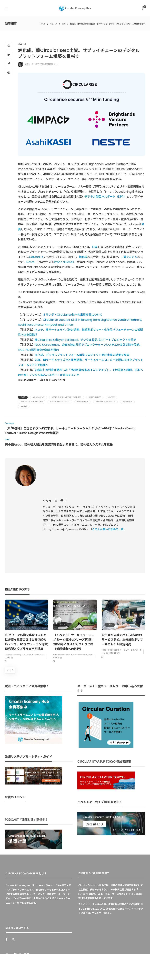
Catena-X (36, 257)
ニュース (53, 24)
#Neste (111, 397)
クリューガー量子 (31, 64)
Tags (23, 397)
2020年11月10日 (113, 585)
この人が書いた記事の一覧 (108, 495)
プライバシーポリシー (121, 937)
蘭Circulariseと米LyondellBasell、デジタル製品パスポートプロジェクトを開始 (85, 340)
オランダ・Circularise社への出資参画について (72, 315)
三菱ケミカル (129, 257)
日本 (95, 247)
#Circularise (95, 397)
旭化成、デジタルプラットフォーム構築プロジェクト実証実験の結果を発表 (82, 355)
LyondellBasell (64, 262)
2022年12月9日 (46, 64)
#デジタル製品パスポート (105, 401)
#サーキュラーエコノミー (60, 401)
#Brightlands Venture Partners (66, 397)
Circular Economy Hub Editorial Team (22, 587)
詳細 (105, 845)
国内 (63, 24)
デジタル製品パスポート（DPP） (105, 197)
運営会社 (101, 937)
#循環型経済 (127, 401)
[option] (26, 564)
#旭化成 (24, 406)
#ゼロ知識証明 (82, 401)
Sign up (64, 901)
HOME (42, 24)
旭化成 (83, 257)
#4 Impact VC (38, 397)
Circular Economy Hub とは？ (75, 937)
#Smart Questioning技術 (32, 401)
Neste (30, 262)
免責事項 (61, 944)
